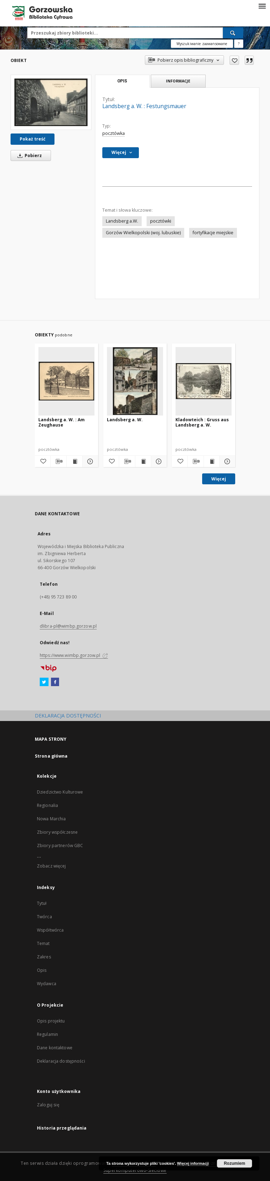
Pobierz (28, 155)
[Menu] (262, 5)
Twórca (44, 917)
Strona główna (51, 756)
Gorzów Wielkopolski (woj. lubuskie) (143, 233)
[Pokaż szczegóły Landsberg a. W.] (158, 461)
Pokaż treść (32, 139)
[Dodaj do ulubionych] (234, 60)
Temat (43, 943)
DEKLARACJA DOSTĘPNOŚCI (68, 715)
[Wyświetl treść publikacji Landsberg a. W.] (143, 461)
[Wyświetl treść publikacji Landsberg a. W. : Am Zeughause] (74, 461)
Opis (41, 970)
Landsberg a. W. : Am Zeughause (61, 422)
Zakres (44, 957)
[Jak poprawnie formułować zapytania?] (238, 43)
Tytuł (42, 903)
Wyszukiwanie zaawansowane (201, 43)
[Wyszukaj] (233, 32)
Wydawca (46, 984)
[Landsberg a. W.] (135, 381)
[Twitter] (44, 682)
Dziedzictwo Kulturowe (60, 792)
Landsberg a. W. (125, 420)
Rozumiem (234, 1163)
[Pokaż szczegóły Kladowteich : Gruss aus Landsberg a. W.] (226, 461)
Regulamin (47, 1034)
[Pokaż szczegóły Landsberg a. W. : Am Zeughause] (89, 461)
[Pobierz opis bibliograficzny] (58, 461)
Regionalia (47, 805)
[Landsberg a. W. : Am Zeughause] (66, 381)
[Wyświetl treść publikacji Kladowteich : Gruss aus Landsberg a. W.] (211, 461)
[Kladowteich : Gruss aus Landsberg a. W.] (203, 381)
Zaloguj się (48, 1105)
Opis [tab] (122, 81)
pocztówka (113, 133)
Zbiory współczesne (57, 832)
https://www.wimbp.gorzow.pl (74, 655)
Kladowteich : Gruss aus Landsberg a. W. (202, 422)
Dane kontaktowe (54, 1048)
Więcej (218, 479)
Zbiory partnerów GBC (60, 846)
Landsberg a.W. (122, 221)
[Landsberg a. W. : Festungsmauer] (51, 102)
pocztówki (160, 221)
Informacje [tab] (178, 80)
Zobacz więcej (51, 866)
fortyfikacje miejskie (213, 233)
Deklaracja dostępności (61, 1061)
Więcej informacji (193, 1163)
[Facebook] (55, 682)
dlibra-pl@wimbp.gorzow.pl (68, 626)
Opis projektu (51, 1021)
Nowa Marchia (51, 819)
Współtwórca (50, 930)
